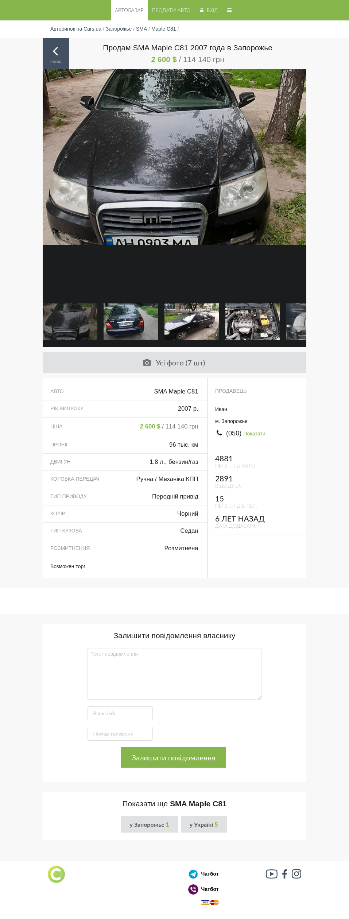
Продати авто (171, 10)
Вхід (208, 10)
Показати (254, 434)
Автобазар (129, 10)
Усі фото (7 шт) (173, 362)
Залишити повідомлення (174, 757)
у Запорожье (149, 824)
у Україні (204, 824)
